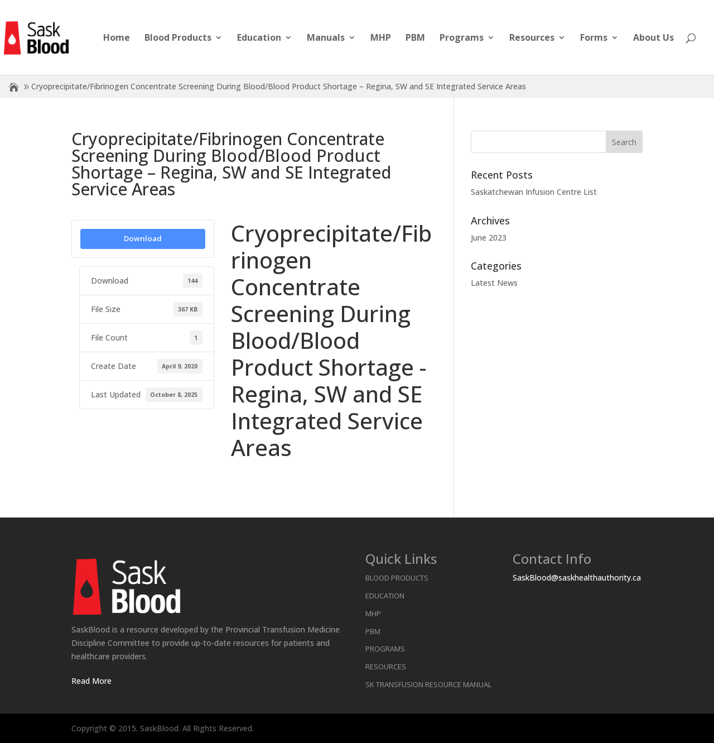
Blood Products (177, 38)
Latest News (494, 282)
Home (116, 38)
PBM (415, 38)
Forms (593, 38)
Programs (462, 38)
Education (259, 38)
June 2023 (488, 237)
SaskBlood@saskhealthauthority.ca (577, 577)
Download (143, 238)
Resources (531, 38)
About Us (653, 38)
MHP (380, 38)
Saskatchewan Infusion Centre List (534, 191)
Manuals (326, 38)
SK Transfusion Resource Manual (428, 684)
